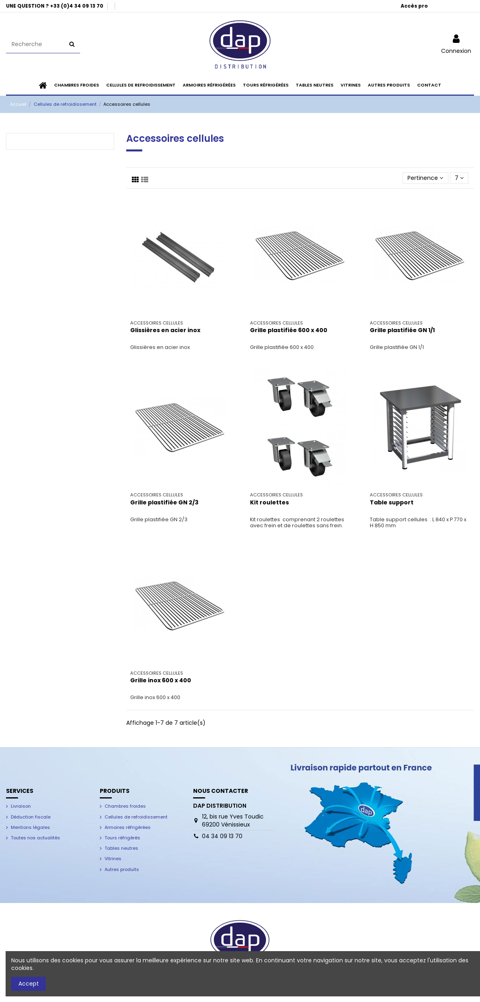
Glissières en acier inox (165, 330)
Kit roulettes (269, 502)
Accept (28, 984)
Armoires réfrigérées (128, 827)
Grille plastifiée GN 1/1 (402, 330)
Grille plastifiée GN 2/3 (164, 502)
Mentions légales (30, 827)
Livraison (21, 806)
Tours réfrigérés (122, 838)
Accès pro (414, 5)
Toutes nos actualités (35, 838)
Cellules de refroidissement (136, 817)
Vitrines (113, 858)
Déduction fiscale (30, 817)
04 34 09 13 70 (222, 836)
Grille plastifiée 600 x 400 (288, 330)
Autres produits (122, 869)
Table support (391, 502)
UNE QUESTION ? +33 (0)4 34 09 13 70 (55, 5)
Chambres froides (125, 806)
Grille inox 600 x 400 (160, 680)
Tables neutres (121, 848)
